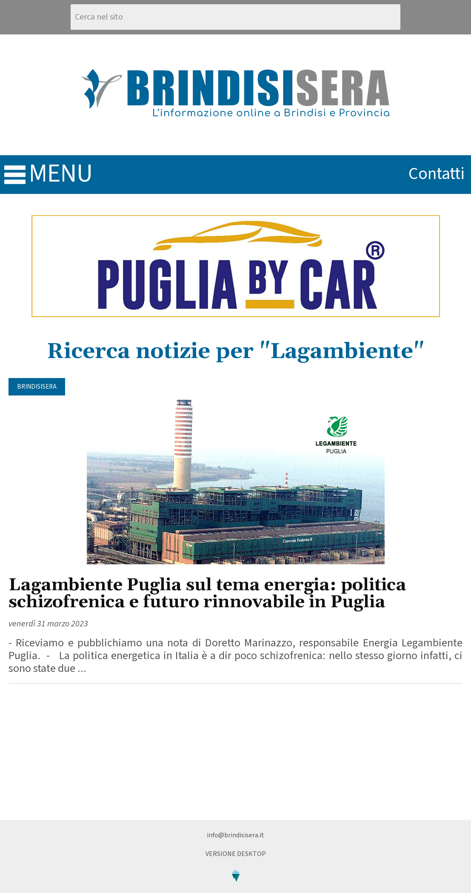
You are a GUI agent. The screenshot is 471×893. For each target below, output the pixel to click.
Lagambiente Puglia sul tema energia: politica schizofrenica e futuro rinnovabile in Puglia (207, 593)
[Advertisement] (235, 751)
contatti (436, 174)
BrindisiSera (37, 386)
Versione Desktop (236, 854)
